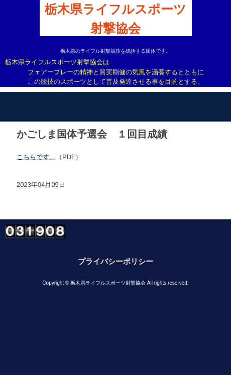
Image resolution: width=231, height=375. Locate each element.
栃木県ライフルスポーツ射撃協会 (115, 19)
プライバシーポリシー (115, 261)
